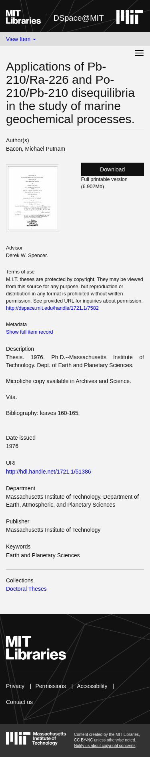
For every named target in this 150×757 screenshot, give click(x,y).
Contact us (19, 702)
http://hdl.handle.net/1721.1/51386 (48, 471)
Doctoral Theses (26, 589)
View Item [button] (21, 39)
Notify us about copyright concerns (104, 745)
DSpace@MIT (78, 18)
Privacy (15, 686)
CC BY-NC (83, 740)
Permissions (50, 686)
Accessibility (92, 686)
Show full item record (29, 332)
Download (112, 169)
